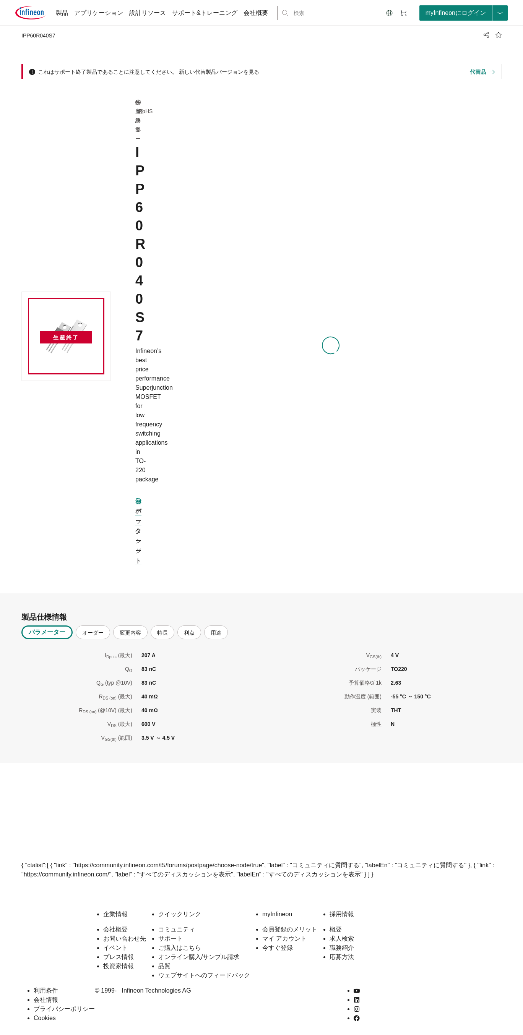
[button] (389, 13)
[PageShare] (485, 34)
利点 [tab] (189, 633)
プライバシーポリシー (64, 1009)
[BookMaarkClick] (498, 34)
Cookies (45, 1018)
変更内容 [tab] (130, 633)
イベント (115, 947)
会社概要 (256, 13)
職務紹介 (342, 947)
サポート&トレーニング (204, 13)
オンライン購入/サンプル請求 (198, 957)
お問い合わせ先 (124, 938)
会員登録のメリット (289, 929)
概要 (336, 929)
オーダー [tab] (93, 633)
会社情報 (46, 999)
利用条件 (46, 990)
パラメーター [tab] (47, 632)
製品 (62, 13)
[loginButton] (463, 13)
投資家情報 (118, 966)
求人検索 (342, 938)
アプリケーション (98, 13)
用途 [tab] (216, 633)
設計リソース (147, 13)
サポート (170, 938)
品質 (164, 966)
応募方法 (342, 957)
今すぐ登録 (277, 947)
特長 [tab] (162, 633)
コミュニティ (176, 929)
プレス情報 (118, 957)
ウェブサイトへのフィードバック (204, 975)
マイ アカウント (284, 938)
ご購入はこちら (179, 947)
